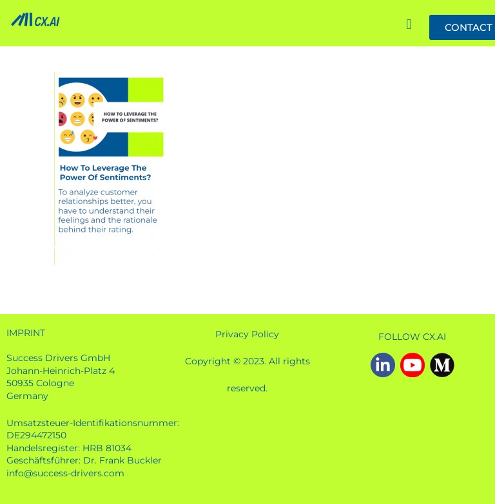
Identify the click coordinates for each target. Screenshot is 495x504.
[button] (409, 25)
